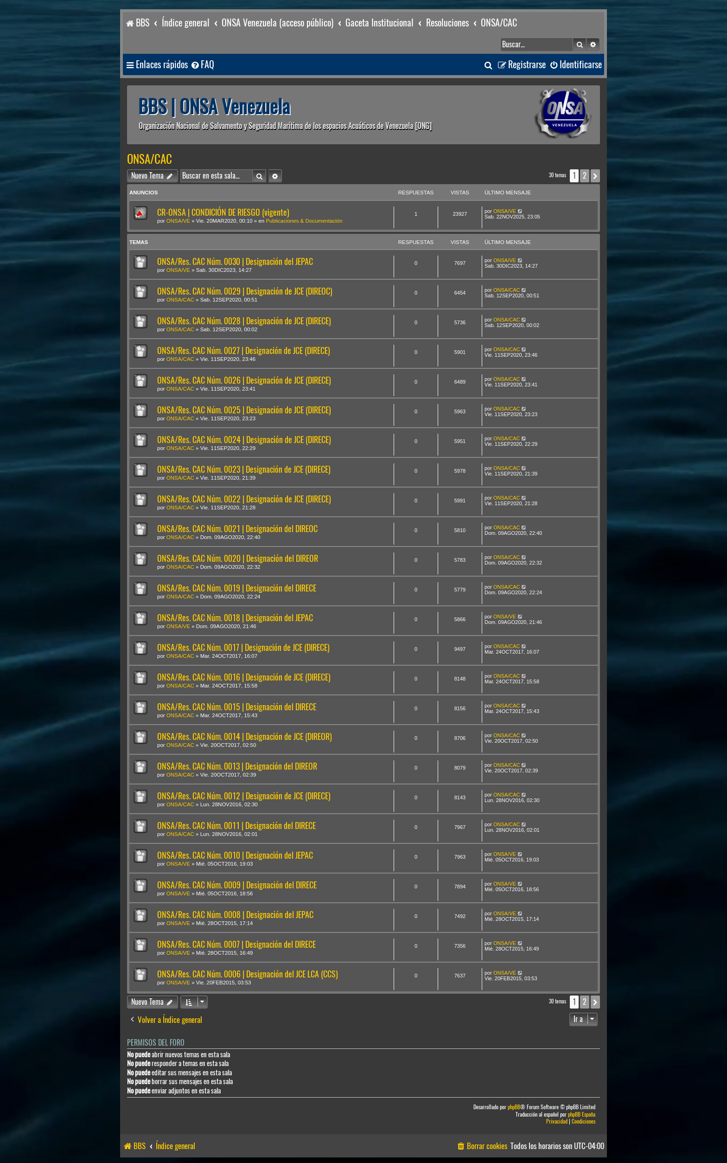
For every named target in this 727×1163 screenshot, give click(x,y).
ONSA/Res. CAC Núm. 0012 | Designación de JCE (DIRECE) (244, 796)
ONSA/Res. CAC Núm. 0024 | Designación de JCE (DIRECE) (244, 439)
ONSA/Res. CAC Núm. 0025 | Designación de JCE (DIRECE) (244, 410)
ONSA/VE (178, 221)
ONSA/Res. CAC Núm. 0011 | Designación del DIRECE (236, 825)
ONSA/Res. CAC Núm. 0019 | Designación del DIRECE (236, 588)
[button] (595, 175)
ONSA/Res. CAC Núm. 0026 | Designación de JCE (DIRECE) (244, 380)
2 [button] (585, 175)
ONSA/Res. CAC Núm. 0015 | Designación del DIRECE (236, 707)
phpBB (514, 1107)
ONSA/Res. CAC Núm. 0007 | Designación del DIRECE (236, 944)
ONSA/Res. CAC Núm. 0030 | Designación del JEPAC (235, 261)
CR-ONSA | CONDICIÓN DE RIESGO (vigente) (223, 212)
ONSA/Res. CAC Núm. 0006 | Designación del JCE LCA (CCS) (247, 974)
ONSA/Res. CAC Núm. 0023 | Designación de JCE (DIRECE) (244, 469)
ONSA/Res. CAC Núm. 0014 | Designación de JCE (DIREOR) (244, 736)
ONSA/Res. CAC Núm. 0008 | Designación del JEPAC (235, 914)
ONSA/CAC (149, 159)
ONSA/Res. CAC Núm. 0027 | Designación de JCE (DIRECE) (243, 350)
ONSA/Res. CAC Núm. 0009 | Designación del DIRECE (237, 885)
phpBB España (581, 1114)
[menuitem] (202, 64)
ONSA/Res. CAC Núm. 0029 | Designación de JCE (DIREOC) (244, 291)
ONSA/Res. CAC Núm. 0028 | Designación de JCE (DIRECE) (244, 321)
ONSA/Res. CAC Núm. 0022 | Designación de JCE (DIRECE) (244, 499)
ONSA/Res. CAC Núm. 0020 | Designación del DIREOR (237, 558)
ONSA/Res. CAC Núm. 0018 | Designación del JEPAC (235, 617)
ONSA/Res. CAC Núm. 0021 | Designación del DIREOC (237, 528)
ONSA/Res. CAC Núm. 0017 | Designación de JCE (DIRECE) (243, 647)
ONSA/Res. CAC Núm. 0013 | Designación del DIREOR (237, 766)
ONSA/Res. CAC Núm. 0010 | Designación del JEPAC (235, 855)
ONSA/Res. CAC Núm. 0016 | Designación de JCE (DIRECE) (244, 677)
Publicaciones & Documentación (304, 221)
